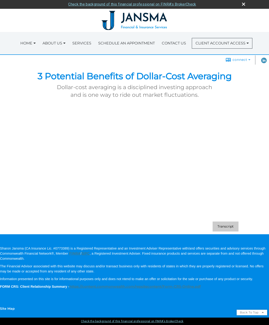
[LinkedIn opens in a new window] (264, 62)
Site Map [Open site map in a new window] (7, 308)
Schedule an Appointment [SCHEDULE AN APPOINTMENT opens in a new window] (126, 43)
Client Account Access (220, 43)
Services (81, 43)
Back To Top (252, 312)
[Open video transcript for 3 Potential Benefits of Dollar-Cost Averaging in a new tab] (225, 226)
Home (26, 43)
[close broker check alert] (243, 4)
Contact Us (174, 43)
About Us (52, 43)
